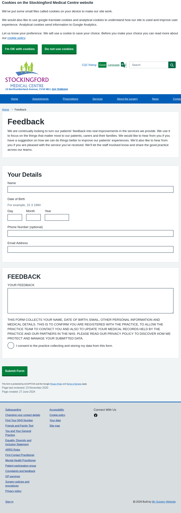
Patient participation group (20, 465)
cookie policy (16, 38)
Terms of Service (74, 384)
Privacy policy (13, 491)
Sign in (9, 501)
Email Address (17, 243)
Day (10, 211)
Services (97, 99)
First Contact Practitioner (19, 455)
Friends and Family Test (19, 425)
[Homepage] (43, 74)
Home (14, 99)
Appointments (40, 99)
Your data (55, 420)
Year (48, 211)
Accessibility (57, 409)
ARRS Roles (12, 449)
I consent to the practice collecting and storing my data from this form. (64, 345)
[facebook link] (96, 415)
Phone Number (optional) (25, 227)
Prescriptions (70, 99)
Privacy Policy (56, 384)
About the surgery (127, 99)
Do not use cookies (59, 49)
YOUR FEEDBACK (20, 285)
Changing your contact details (22, 415)
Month (30, 211)
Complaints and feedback (20, 471)
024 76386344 (60, 89)
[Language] (117, 65)
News (155, 99)
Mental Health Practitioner (20, 460)
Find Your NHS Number (19, 420)
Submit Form (14, 370)
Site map (55, 425)
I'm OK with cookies (20, 49)
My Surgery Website (164, 501)
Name (11, 183)
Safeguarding (13, 409)
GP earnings (12, 476)
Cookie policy (57, 415)
